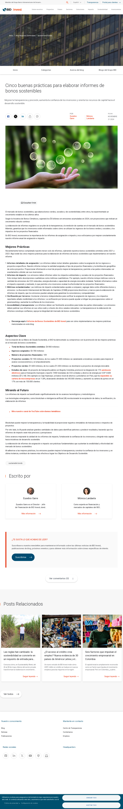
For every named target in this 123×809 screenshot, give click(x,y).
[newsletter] (47, 756)
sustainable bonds (15, 463)
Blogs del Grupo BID (107, 70)
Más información (30, 513)
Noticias (4, 732)
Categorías (46, 70)
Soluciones (80, 9)
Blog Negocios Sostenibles (26, 35)
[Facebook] (6, 756)
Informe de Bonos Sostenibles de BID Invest (46, 321)
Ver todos (11, 694)
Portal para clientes (111, 2)
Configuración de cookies (29, 803)
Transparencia (92, 2)
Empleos (66, 736)
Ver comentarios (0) (59, 578)
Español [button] (76, 2)
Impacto (91, 9)
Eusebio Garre (73, 117)
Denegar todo (91, 798)
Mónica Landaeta (90, 117)
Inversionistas (116, 9)
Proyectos (50, 9)
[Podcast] (38, 756)
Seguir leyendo (30, 676)
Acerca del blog (77, 70)
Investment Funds (45, 35)
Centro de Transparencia (72, 728)
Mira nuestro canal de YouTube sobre (36, 411)
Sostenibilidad (103, 9)
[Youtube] (30, 756)
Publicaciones (6, 736)
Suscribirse (23, 557)
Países (60, 9)
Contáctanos (68, 732)
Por (71, 114)
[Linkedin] (14, 756)
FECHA (110, 114)
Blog (3, 728)
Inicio (11, 35)
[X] (22, 756)
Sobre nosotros (37, 9)
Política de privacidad (11, 803)
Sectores (69, 9)
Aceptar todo (91, 805)
